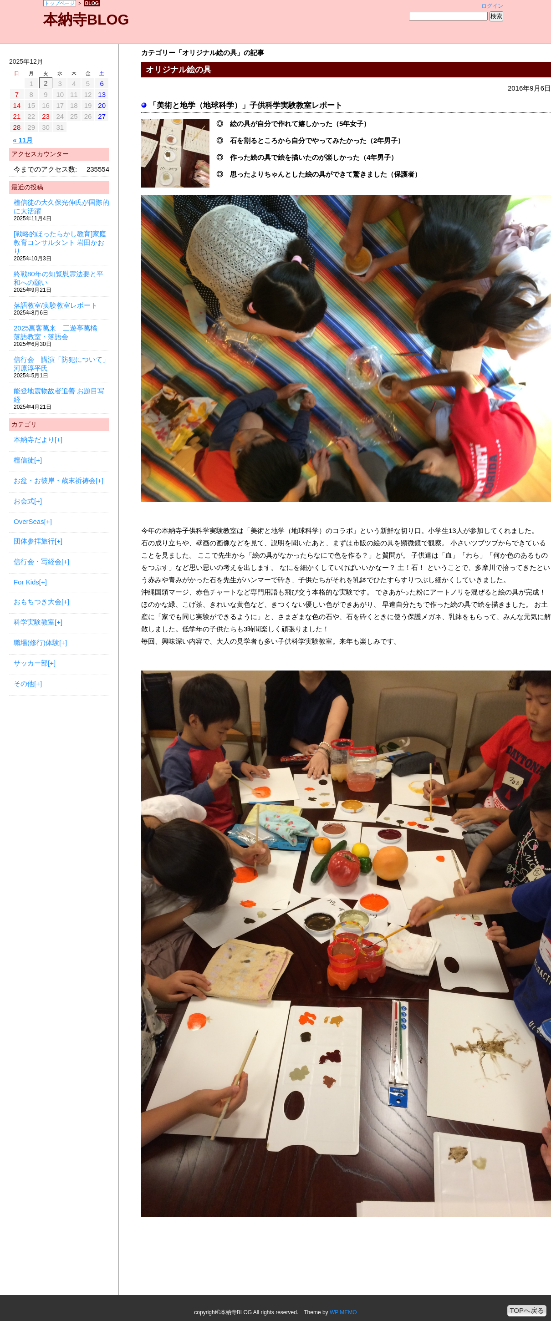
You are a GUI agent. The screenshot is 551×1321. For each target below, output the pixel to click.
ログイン (492, 6)
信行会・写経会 (37, 561)
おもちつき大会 (37, 601)
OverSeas (29, 521)
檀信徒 (24, 460)
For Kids (26, 582)
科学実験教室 (34, 622)
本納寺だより (34, 439)
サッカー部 (31, 663)
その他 (24, 683)
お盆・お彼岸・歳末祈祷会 (55, 480)
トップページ (60, 3)
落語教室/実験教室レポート (55, 305)
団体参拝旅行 (34, 541)
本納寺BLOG (86, 19)
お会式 (24, 501)
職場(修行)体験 (36, 642)
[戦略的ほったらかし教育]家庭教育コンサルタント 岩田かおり (60, 242)
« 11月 (23, 140)
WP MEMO (343, 1312)
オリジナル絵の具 (178, 69)
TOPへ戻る (527, 1310)
